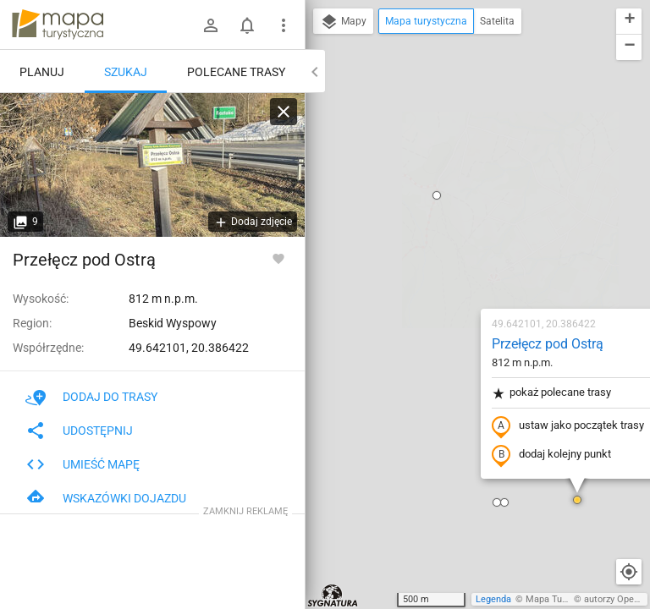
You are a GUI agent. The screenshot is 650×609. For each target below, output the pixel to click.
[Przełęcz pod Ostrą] (152, 165)
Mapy (343, 22)
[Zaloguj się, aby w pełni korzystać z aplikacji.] (278, 258)
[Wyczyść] (283, 111)
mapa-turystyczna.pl (57, 24)
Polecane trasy (236, 72)
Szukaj (125, 72)
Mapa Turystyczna (564, 599)
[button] (477, 304)
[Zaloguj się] (210, 25)
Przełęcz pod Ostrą (448, 148)
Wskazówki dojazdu (105, 498)
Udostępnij (79, 430)
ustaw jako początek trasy (468, 231)
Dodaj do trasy (91, 397)
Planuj (41, 72)
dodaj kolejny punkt (451, 259)
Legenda (493, 599)
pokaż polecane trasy (451, 197)
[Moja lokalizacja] (629, 571)
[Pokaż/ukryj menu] (283, 25)
